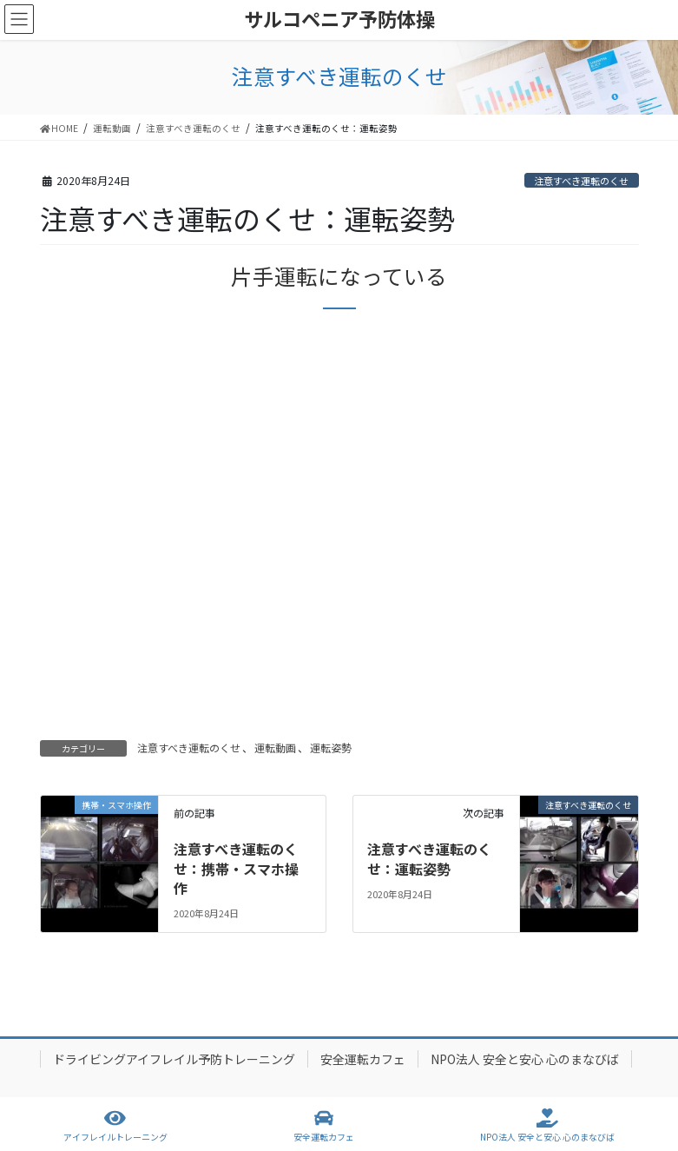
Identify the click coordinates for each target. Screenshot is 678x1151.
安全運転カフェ (362, 1059)
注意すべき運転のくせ (581, 181)
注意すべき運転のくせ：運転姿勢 (429, 858)
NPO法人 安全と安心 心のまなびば (525, 1059)
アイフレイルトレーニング (115, 1125)
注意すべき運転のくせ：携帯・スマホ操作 (236, 868)
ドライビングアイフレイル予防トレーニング (174, 1059)
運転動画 (275, 747)
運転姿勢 (331, 747)
